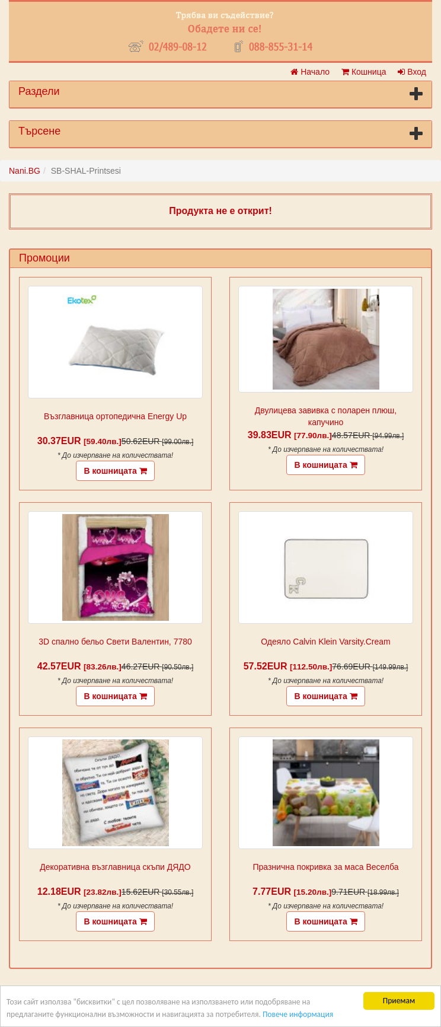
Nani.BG (24, 171)
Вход (412, 71)
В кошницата (115, 471)
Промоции (44, 258)
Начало (310, 71)
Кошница (363, 71)
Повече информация (298, 1014)
